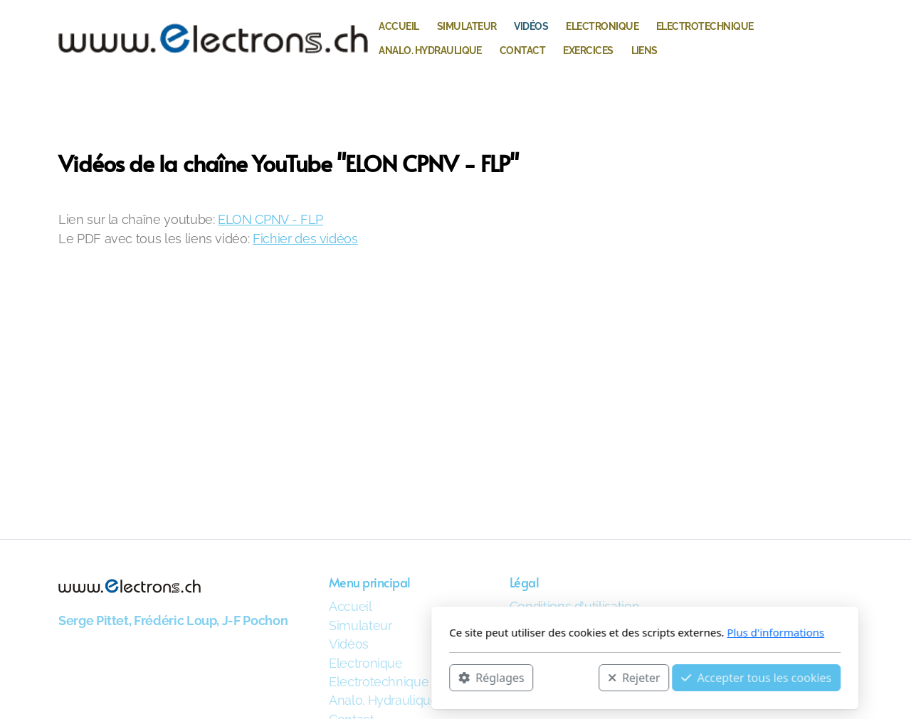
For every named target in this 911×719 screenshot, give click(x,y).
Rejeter (444, 677)
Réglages (302, 677)
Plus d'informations (586, 632)
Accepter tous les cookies (567, 677)
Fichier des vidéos (305, 238)
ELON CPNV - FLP (270, 219)
